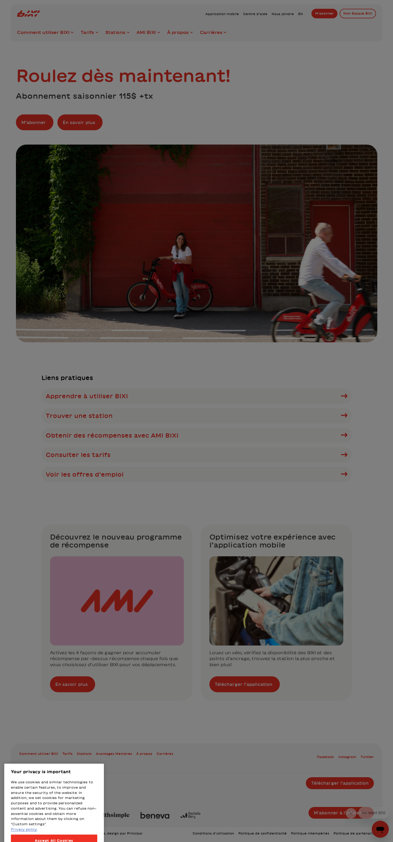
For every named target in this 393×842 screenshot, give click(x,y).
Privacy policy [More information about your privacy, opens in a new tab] (24, 839)
